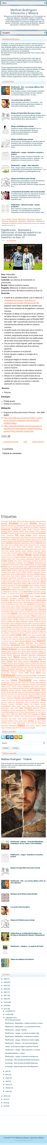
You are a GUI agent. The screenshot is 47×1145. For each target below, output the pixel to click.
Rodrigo (43, 694)
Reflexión (37, 690)
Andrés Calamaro (40, 531)
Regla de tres (21, 692)
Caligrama (38, 547)
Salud (31, 696)
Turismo (43, 716)
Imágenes (24, 621)
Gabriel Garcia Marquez (8, 608)
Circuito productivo (20, 557)
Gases (40, 608)
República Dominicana (35, 692)
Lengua (18, 635)
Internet (3, 627)
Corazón (9, 566)
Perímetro (38, 671)
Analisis (32, 531)
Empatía (43, 591)
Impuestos (37, 621)
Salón (26, 696)
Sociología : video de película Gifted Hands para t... (23, 1060)
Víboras (23, 723)
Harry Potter (38, 614)
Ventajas (31, 721)
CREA (44, 566)
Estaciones (4, 598)
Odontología (21, 663)
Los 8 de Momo (11, 639)
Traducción (16, 716)
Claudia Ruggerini (6, 559)
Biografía (33, 543)
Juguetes (4, 631)
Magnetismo (4, 643)
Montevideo (42, 653)
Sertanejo (37, 700)
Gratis (44, 611)
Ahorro (39, 525)
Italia (21, 627)
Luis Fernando (42, 639)
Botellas (16, 545)
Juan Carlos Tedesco (15, 629)
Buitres (26, 545)
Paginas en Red (27, 1140)
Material (43, 647)
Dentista (17, 576)
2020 (5, 999)
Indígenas (7, 623)
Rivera (20, 694)
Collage (37, 559)
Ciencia (14, 555)
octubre (8, 1014)
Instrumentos (5, 625)
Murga (10, 657)
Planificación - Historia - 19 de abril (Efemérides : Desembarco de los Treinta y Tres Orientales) (27, 842)
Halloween (31, 614)
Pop (27, 677)
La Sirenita (21, 633)
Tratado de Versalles (30, 716)
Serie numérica (20, 700)
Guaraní (3, 614)
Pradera (35, 680)
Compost (35, 561)
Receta (32, 688)
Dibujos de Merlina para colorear (22, 126)
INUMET (9, 627)
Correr (26, 566)
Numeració (26, 661)
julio (7, 1071)
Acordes (4, 523)
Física (30, 602)
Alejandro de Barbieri (31, 527)
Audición (17, 537)
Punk (32, 686)
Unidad (24, 718)
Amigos (15, 531)
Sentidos (3, 700)
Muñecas (4, 657)
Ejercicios (21, 589)
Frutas (22, 606)
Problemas (10, 684)
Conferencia (19, 563)
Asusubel (12, 537)
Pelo (34, 671)
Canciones (5, 549)
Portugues (37, 677)
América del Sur (6, 531)
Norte (44, 659)
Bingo (28, 543)
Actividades (14, 523)
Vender (25, 721)
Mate (28, 647)
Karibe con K (27, 631)
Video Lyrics (42, 723)
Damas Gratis (10, 574)
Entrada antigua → (38, 442)
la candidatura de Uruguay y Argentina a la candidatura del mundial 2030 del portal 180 (24, 300)
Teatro (21, 708)
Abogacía (32, 521)
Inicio (3, 219)
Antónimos (18, 533)
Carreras (18, 551)
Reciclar (43, 688)
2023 (5, 989)
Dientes (10, 583)
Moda (15, 653)
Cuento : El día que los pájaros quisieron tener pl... (22, 1046)
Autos (36, 537)
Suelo (13, 706)
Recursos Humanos (15, 690)
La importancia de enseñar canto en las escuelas (28, 192)
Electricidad (27, 591)
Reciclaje (37, 688)
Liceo (2, 637)
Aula (26, 537)
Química (15, 688)
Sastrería (3, 698)
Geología (35, 610)
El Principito (42, 589)
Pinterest (32, 672)
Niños (40, 659)
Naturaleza (4, 659)
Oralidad (21, 665)
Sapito (44, 696)
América (43, 529)
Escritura (16, 596)
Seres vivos (12, 700)
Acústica (33, 523)
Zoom (33, 727)
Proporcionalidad (41, 684)
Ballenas (3, 539)
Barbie (44, 539)
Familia (9, 602)
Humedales (16, 619)
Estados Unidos (24, 598)
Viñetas (32, 725)
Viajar (15, 723)
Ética (23, 600)
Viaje (18, 723)
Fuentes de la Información (33, 606)
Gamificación (25, 608)
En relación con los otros (16, 593)
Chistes (35, 553)
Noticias (10, 661)
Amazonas (37, 529)
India (2, 623)
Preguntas (42, 680)
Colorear (4, 561)
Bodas (6, 545)
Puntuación (4, 688)
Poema (39, 675)
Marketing (23, 647)
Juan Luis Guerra (26, 629)
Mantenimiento (5, 645)
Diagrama (19, 581)
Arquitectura (10, 535)
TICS (12, 714)
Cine (11, 557)
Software (26, 704)
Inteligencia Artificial (16, 625)
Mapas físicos (41, 645)
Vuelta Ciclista (11, 727)
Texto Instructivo (29, 712)
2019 (18, 521)
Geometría (42, 610)
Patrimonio (19, 669)
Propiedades (32, 684)
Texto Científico (19, 712)
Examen (33, 600)
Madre (17, 641)
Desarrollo (30, 576)
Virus (2, 727)
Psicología (26, 686)
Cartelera (30, 551)
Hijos (44, 614)
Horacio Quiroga (40, 617)
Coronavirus (20, 566)
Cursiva (43, 572)
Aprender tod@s (26, 533)
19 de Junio (13, 521)
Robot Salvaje (32, 694)
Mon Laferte (20, 653)
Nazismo (18, 659)
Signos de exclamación (16, 702)
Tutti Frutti (12, 718)
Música (16, 657)
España (37, 596)
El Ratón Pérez (6, 591)
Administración (12, 525)
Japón (32, 627)
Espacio (32, 596)
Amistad (21, 531)
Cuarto (9, 219)
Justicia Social (12, 631)
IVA (29, 627)
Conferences (11, 563)
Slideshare (4, 704)
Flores (17, 604)
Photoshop (14, 672)
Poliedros (11, 677)
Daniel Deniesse (20, 574)
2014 (5, 1103)
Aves (39, 537)
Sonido (43, 704)
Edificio (44, 587)
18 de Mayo (4, 521)
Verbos (43, 721)
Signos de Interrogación (32, 702)
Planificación (13, 221)
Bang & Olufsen (36, 539)
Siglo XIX (4, 702)
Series (27, 700)
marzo (8, 1084)
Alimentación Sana (19, 529)
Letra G (29, 635)
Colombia (43, 559)
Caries (40, 549)
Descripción (12, 578)
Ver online (38, 721)
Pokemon (4, 677)
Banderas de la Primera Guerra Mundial (23, 894)
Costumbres (32, 566)
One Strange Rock (34, 663)
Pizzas (44, 672)
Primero (3, 684)
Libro (44, 635)
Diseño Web (35, 583)
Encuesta (37, 593)
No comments (11, 240)
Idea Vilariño (29, 619)
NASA (29, 657)
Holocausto (22, 617)
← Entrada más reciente (10, 442)
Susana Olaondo (40, 706)
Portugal (31, 677)
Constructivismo (13, 564)
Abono (44, 521)
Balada (44, 537)
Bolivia (11, 545)
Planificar (19, 675)
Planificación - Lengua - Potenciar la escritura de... (22, 1056)
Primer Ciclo (25, 682)
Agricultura (29, 525)
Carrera (11, 551)
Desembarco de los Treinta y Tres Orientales (31, 578)
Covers (39, 566)
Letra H (34, 635)
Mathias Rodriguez (9, 649)
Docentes (25, 585)
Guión (8, 614)
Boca (2, 545)
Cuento (8, 570)
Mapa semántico (31, 645)
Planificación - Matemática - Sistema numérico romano (24, 1023)
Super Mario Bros (28, 706)
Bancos (9, 539)
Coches (18, 559)
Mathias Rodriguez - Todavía (16, 759)
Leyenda (39, 635)
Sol (32, 704)
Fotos (24, 604)
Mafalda (34, 641)
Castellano (14, 553)
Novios (16, 661)
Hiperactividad (11, 616)
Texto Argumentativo (8, 712)
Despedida (4, 579)
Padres (3, 667)
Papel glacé (31, 667)
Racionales (21, 688)
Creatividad (5, 568)
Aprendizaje (35, 533)
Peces (44, 669)
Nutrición (10, 663)
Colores (10, 561)
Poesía (43, 675)
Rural (23, 696)
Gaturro (11, 610)
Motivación (16, 655)
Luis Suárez (4, 641)
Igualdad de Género (13, 621)
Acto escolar (24, 523)
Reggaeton (15, 692)
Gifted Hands (14, 611)
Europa (28, 600)
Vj (5, 727)
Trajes (22, 716)
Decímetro (43, 574)
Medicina (23, 649)
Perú (8, 672)
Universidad (32, 718)
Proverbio (13, 686)
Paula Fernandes (29, 669)
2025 (5, 982)
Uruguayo (4, 721)
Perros (44, 671)
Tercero (30, 710)
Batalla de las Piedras (14, 541)
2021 (5, 995)
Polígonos (17, 677)
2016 (5, 1096)
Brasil (21, 545)
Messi (28, 651)
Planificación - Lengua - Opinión (16, 1030)
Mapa (23, 645)
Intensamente (41, 625)
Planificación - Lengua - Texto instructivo (25, 165)
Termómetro (38, 710)
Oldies (27, 663)
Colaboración (30, 559)
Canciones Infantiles (17, 549)
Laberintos (28, 633)
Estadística (13, 598)
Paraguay (38, 667)
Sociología (19, 704)
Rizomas (25, 694)
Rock (38, 694)
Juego (38, 629)
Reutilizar (4, 694)
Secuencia (10, 698)
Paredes (3, 669)
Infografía (24, 623)
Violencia (38, 725)
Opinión (15, 665)
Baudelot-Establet (28, 541)
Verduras (4, 723)
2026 (22, 521)
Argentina (42, 533)
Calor (44, 547)
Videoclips (4, 725)
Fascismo (15, 602)
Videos (21, 725)
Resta (44, 692)
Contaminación (29, 564)
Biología (39, 543)
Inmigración (35, 623)
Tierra (16, 714)
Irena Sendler (16, 627)
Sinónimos (43, 702)
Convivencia (38, 564)
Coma (15, 561)
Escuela (14, 219)
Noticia (3, 661)
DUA (9, 587)
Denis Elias (10, 576)
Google (40, 611)
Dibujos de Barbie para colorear (22, 139)
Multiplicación (41, 655)
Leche (7, 635)
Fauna (20, 602)
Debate (37, 574)
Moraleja (3, 655)
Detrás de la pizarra (14, 579)
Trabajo (43, 714)
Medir (44, 649)
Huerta (9, 619)
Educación (5, 589)
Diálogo (24, 581)
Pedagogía (5, 671)
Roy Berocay (8, 696)
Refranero (3, 692)
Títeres (25, 714)
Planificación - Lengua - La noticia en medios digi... (22, 1033)
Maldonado (29, 643)
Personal (3, 672)
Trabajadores (35, 714)
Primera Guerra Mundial (38, 682)
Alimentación (5, 529)
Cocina (22, 559)
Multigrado (32, 655)
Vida (35, 723)
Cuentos (14, 570)
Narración (24, 657)
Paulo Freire (37, 669)
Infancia (12, 623)
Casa (8, 553)
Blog (44, 543)
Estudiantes (5, 600)
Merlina (24, 651)
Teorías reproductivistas (18, 710)
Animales (4, 533)
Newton (31, 659)
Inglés (29, 623)
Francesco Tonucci (40, 604)
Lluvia (38, 637)
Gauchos (16, 610)
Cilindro (3, 557)
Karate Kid (19, 631)
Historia (33, 616)
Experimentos (41, 600)
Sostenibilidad (5, 706)
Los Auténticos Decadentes (24, 639)
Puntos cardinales (40, 686)
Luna (10, 641)
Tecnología (28, 708)
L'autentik (34, 631)
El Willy (21, 591)
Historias (10, 617)
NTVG (20, 661)
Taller (16, 708)
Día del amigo (36, 579)
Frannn (13, 606)
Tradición (10, 716)
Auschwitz (31, 537)
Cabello (19, 547)
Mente (9, 651)
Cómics (20, 561)
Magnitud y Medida (17, 643)
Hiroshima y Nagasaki (23, 616)
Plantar (25, 675)
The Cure (38, 712)
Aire (43, 525)
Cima (8, 557)
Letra (24, 635)
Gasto (44, 608)
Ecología (24, 587)
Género (22, 610)
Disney (3, 585)
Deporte (23, 576)
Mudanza (24, 655)
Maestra (22, 641)
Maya (19, 649)
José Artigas (38, 627)
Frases (18, 606)
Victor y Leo (30, 723)
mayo (7, 1078)
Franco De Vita (5, 606)
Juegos (43, 629)
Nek (23, 659)
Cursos (3, 574)
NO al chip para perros (13, 1020)
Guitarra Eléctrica (22, 614)
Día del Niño (11, 581)
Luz (13, 641)
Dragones (4, 587)
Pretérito (12, 682)
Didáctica (4, 583)
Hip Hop (3, 616)
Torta (29, 714)
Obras (15, 663)
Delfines (3, 576)
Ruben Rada (16, 696)
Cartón (43, 551)
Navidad (11, 659)
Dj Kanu (18, 585)
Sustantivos (5, 708)
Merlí (19, 651)
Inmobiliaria (42, 623)
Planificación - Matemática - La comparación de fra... (23, 1027)
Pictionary (21, 672)
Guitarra (14, 613)
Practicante (22, 221)
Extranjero (4, 602)
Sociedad (11, 704)
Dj (14, 585)
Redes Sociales (27, 690)
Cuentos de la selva (8, 572)
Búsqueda (43, 545)
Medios (40, 649)
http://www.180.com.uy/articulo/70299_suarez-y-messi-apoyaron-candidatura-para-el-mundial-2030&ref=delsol (23, 420)
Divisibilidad (9, 585)
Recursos (4, 690)
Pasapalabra (11, 669)
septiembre (9, 1018)
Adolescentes (21, 525)
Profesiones (17, 684)
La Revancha (13, 633)
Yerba (24, 727)
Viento (28, 725)
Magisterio (41, 641)
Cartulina (3, 553)
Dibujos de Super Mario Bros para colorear (26, 113)
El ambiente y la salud (31, 589)
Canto (26, 549)
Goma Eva (34, 611)
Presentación (5, 682)
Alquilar (29, 529)
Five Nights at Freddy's (39, 602)
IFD (40, 619)
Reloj (27, 692)
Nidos (35, 659)
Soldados (36, 704)
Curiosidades (37, 572)
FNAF (21, 604)
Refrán (43, 690)
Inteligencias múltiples (29, 625)
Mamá (36, 643)
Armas (3, 535)
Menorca (4, 651)
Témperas (43, 708)
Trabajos (4, 716)
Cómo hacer (27, 561)
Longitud (3, 639)
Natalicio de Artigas (39, 657)
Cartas (24, 551)
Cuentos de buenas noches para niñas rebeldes (32, 570)
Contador (21, 564)
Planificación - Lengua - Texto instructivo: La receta (22, 1050)
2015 (5, 1099)
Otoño (38, 665)
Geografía (28, 610)
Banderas (28, 539)
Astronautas (42, 535)
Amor (26, 531)
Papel (25, 667)
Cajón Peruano (27, 547)
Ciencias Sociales (39, 555)
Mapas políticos (5, 647)
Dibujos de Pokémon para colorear (23, 178)
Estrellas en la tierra (38, 598)
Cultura (23, 572)
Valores (10, 721)
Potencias (43, 677)
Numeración (31, 219)
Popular (6, 748)
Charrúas (25, 553)
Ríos (16, 694)
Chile (30, 553)
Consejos (30, 563)
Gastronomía (5, 610)
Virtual (44, 725)
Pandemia (20, 667)
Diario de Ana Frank (34, 581)
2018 (5, 1005)
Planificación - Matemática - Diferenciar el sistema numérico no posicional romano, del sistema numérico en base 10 (21, 234)
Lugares (34, 639)
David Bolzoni (30, 574)
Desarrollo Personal (40, 576)
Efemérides (13, 589)
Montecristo (28, 653)
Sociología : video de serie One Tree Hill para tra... (22, 1066)
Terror (44, 710)
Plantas (29, 675)
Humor (22, 619)
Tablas (12, 708)
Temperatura (5, 710)
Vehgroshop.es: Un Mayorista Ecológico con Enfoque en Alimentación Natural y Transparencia (27, 934)
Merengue (14, 651)
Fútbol (43, 606)
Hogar (16, 617)
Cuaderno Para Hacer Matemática (20, 568)
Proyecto (20, 686)
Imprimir (30, 621)
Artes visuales (25, 535)
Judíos (33, 629)
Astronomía (5, 537)
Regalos (9, 692)
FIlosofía (25, 602)
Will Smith (19, 727)
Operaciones (8, 665)
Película (29, 671)
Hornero (3, 619)
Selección (43, 698)
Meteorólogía (34, 651)
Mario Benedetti (15, 647)
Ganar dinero (33, 608)
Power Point (5, 680)
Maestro (28, 641)
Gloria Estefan (26, 611)
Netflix (26, 659)
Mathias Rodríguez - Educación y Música (24, 11)
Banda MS (15, 539)
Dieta (15, 583)
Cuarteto (43, 568)
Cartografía (37, 551)
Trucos (39, 716)
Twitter (19, 718)
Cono (25, 563)
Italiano (25, 627)
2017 (5, 1009)
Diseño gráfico (27, 583)
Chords (40, 553)
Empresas (4, 593)
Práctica (13, 680)
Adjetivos (4, 525)
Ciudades (29, 557)
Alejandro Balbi (18, 527)
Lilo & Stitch (8, 637)
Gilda (20, 611)
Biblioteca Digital (19, 543)
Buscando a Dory (34, 545)
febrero (8, 1088)
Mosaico (9, 655)
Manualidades (15, 645)
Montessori (34, 653)
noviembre (9, 1011)
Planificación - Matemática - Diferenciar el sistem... (22, 1036)
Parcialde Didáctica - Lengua (15, 1053)
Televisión (36, 708)
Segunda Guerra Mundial (23, 698)
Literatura (32, 637)
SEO (7, 700)
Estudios (18, 600)
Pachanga (43, 665)
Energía (43, 593)
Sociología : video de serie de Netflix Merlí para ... (22, 1063)
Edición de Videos (35, 587)
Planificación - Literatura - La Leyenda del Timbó (26, 946)
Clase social (37, 557)
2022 (5, 992)
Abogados (39, 521)
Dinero (19, 583)
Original (32, 665)
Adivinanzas (42, 523)
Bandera (22, 539)
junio (7, 1074)
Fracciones (30, 604)
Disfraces (43, 583)
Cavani (20, 553)
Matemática (22, 219)
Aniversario (11, 533)
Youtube (28, 727)
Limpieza (15, 637)
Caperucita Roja (33, 549)
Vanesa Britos (18, 721)
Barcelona (4, 541)
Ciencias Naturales (24, 555)
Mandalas (42, 643)
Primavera (18, 682)
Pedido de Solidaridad (17, 671)
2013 (5, 1106)
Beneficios (9, 543)
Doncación (43, 585)
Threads (8, 714)
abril (7, 1081)
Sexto (43, 700)
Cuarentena (36, 568)
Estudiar (12, 600)
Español (43, 596)
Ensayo (3, 596)
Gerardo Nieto (5, 611)
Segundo (36, 698)
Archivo (15, 748)
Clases (43, 557)
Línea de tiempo (23, 637)
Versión (10, 723)
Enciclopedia (29, 593)
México (41, 651)
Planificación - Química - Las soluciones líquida (21, 1043)
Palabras (14, 667)
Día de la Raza (26, 579)
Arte (17, 535)
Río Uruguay (10, 694)
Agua (34, 525)
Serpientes (32, 700)
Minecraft (9, 653)
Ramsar (27, 688)
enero (7, 1091)
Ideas (36, 619)
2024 (5, 985)
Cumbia (29, 572)
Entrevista (9, 596)
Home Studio (30, 617)
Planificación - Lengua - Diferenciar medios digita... (22, 1040)
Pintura (38, 672)
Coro (14, 566)
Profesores (24, 684)
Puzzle (10, 688)
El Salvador (15, 591)
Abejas (27, 521)
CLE (13, 559)
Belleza (3, 543)
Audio (22, 537)
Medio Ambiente (32, 649)
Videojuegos (12, 725)
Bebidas (36, 541)
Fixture (3, 604)
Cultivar (18, 572)
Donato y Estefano (34, 585)
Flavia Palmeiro (10, 604)
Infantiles (18, 623)
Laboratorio (34, 633)
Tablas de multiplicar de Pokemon (22, 959)
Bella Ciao (43, 541)
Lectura (12, 635)
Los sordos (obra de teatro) (20, 100)
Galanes (18, 608)
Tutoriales (4, 718)
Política (22, 677)
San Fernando (38, 696)
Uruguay (41, 718)
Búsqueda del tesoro (8, 547)
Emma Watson (36, 591)
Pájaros (8, 667)
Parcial (43, 667)
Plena (34, 675)
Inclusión (43, 621)
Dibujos (43, 581)
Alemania (42, 527)
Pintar (27, 672)
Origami (27, 665)
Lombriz (43, 637)
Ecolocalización (16, 587)
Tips (20, 714)
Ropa (3, 696)
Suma (19, 706)
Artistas (35, 535)
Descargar (4, 578)
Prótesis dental (5, 686)
